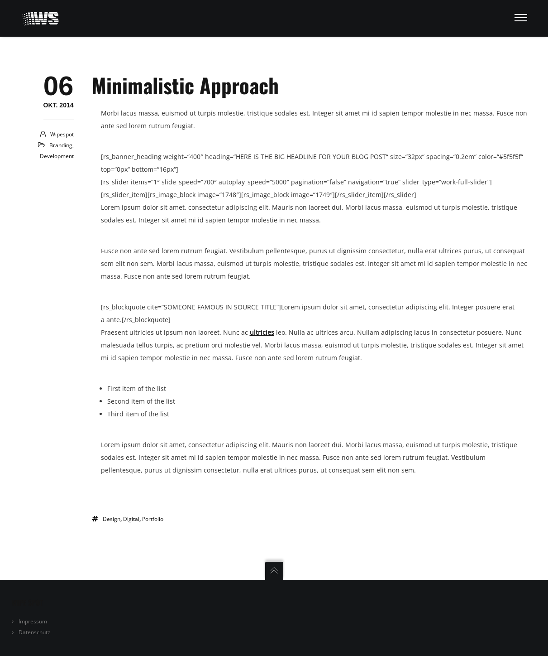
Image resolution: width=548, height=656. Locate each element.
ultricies (262, 332)
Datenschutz (34, 632)
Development (57, 156)
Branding (60, 145)
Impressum (33, 621)
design (111, 519)
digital (131, 519)
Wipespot (62, 134)
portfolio (152, 519)
